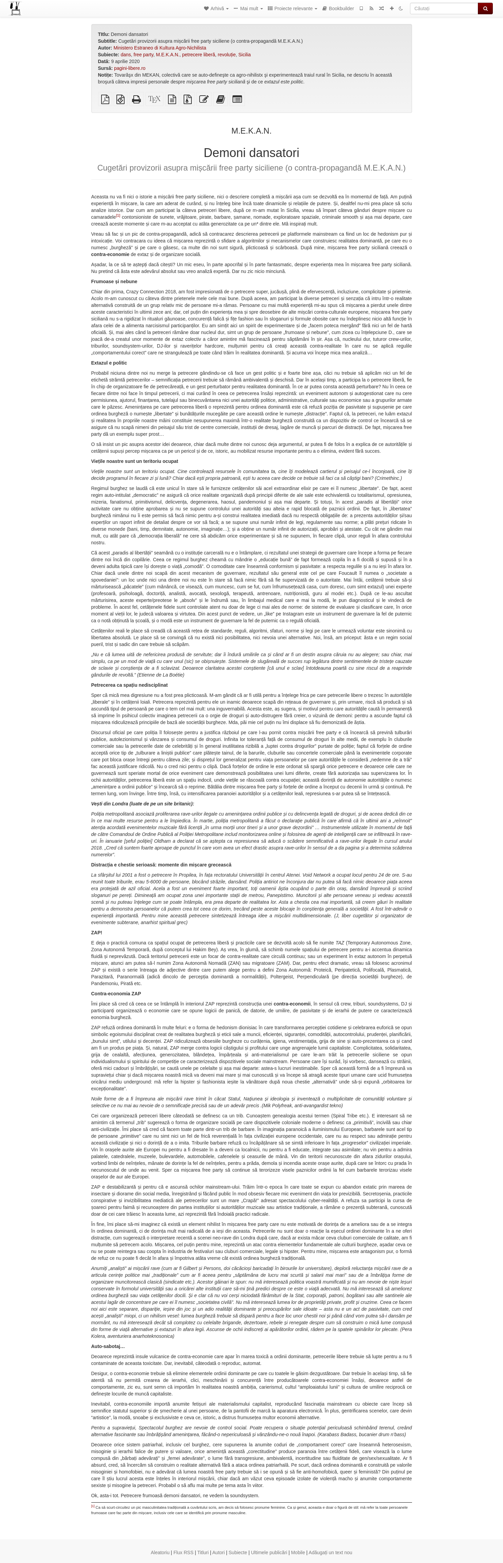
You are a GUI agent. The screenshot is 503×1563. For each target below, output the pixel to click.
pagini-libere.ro (130, 68)
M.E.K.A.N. (167, 54)
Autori (218, 1552)
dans (125, 54)
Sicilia (244, 54)
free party (143, 54)
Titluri (203, 1552)
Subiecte (238, 1552)
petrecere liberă (198, 54)
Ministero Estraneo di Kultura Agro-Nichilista (159, 48)
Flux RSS (183, 1552)
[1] (118, 216)
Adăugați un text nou (330, 1552)
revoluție (227, 54)
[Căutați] (444, 8)
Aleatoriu (160, 1552)
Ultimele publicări (269, 1552)
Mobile (298, 1552)
